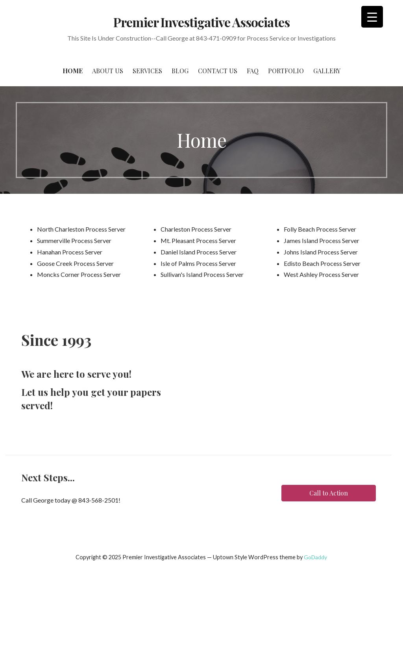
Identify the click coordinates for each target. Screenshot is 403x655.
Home (73, 71)
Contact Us (217, 71)
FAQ (253, 71)
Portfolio (286, 71)
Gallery (326, 71)
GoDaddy (315, 557)
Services (147, 71)
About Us (107, 71)
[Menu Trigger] (372, 17)
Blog (180, 71)
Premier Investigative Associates (201, 21)
